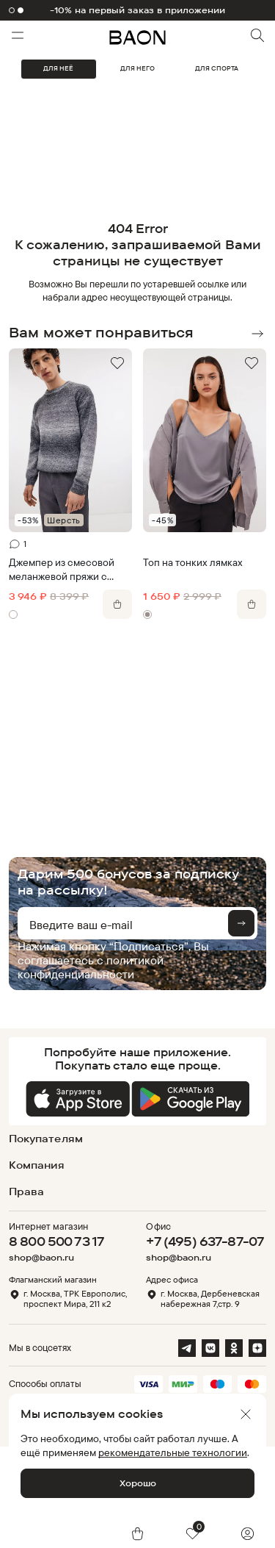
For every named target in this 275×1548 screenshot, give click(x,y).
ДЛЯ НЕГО (137, 68)
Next (257, 334)
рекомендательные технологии (172, 1452)
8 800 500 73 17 (56, 1241)
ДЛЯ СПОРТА (216, 68)
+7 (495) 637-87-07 (205, 1241)
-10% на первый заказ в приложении (138, 10)
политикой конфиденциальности (91, 967)
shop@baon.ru (41, 1258)
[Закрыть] (245, 1414)
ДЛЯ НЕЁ (58, 68)
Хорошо (138, 1482)
